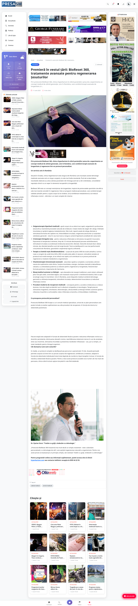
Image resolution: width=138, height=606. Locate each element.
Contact (9, 40)
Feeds (122, 179)
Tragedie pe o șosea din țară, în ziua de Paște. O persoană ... (18, 236)
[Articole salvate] (118, 4)
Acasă (8, 16)
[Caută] (108, 4)
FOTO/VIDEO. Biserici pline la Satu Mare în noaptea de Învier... (18, 260)
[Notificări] (113, 4)
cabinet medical (35, 485)
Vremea (9, 45)
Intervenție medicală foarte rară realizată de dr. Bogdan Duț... (18, 150)
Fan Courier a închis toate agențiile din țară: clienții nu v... (17, 199)
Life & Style (10, 35)
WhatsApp (14, 292)
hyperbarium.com (37, 460)
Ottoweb (127, 173)
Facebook (14, 287)
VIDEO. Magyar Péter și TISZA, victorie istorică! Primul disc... (18, 100)
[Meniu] (134, 4)
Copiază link (14, 301)
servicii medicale (47, 485)
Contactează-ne (122, 166)
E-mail (14, 297)
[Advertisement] (67, 211)
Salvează (98, 64)
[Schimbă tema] (129, 4)
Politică (9, 31)
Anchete (9, 26)
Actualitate (10, 21)
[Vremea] (123, 4)
